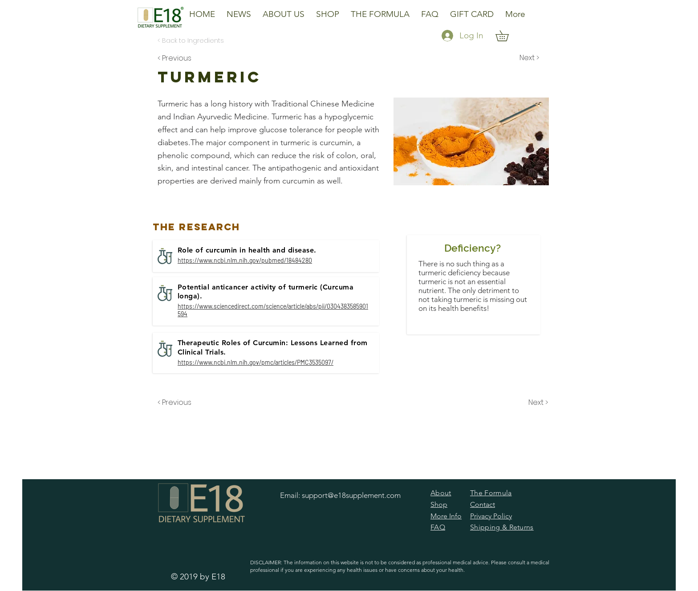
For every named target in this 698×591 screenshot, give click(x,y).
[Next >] (528, 58)
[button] (283, 10)
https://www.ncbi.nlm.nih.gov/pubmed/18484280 (245, 260)
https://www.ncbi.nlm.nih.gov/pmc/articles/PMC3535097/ (255, 362)
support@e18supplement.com (351, 495)
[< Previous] (176, 58)
